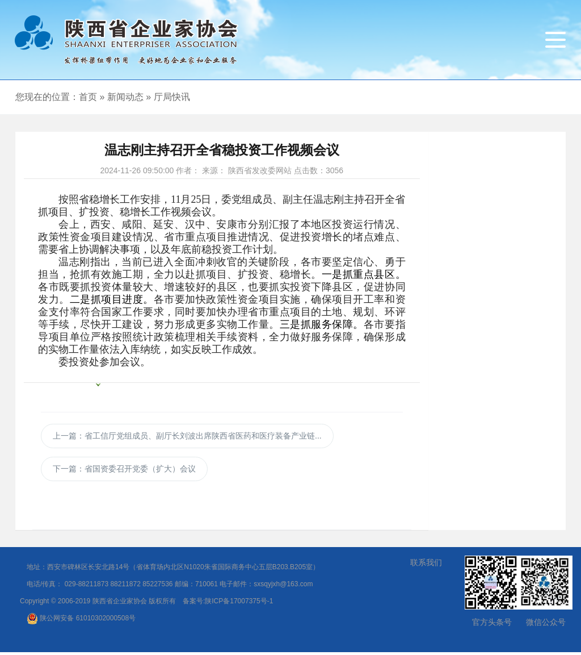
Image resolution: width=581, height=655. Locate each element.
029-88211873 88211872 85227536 (118, 587)
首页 (88, 97)
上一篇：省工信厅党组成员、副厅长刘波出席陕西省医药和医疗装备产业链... (187, 435)
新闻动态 (125, 97)
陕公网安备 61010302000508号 (81, 620)
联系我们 (426, 565)
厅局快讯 (172, 97)
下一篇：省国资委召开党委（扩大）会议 (124, 471)
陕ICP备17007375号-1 (239, 604)
